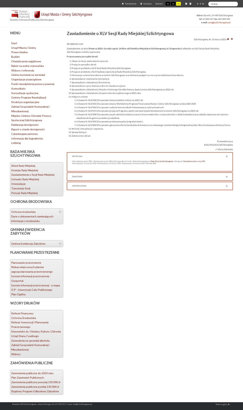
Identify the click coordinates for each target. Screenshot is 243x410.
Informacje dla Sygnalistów (27, 138)
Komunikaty (18, 88)
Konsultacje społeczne (24, 93)
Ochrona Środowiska (23, 318)
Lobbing (16, 142)
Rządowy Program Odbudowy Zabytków (35, 391)
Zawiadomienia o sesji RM (194, 161)
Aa (168, 4)
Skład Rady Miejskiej (23, 165)
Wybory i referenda (22, 70)
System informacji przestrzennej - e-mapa (35, 285)
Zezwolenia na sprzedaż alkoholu (30, 340)
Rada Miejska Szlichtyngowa (162, 161)
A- (198, 4)
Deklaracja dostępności (24, 124)
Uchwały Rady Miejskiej (25, 179)
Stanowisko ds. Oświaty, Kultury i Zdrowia (36, 331)
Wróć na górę (223, 404)
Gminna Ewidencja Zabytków (28, 243)
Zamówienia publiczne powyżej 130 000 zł (36, 382)
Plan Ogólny (18, 294)
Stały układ (186, 4)
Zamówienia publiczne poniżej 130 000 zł (35, 386)
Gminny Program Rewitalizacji (28, 97)
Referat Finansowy (22, 313)
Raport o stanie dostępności (28, 129)
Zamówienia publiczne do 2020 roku (32, 373)
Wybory (16, 354)
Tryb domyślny (129, 3)
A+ (203, 4)
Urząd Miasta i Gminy (23, 47)
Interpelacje (18, 183)
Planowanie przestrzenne (26, 262)
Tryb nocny (146, 3)
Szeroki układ (190, 4)
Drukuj (228, 39)
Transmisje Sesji (20, 188)
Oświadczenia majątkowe (26, 61)
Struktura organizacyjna (25, 102)
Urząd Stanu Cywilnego (25, 336)
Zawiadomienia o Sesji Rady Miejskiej (32, 174)
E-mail (232, 39)
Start (14, 43)
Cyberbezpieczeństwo (24, 133)
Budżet (15, 56)
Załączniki (77, 176)
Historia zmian (79, 186)
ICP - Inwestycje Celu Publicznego (31, 289)
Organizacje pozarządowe (26, 79)
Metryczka (77, 156)
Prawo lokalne (19, 52)
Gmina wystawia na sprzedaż (28, 74)
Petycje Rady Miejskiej (24, 193)
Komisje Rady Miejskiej (24, 170)
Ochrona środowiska (23, 211)
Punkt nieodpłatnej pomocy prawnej (32, 84)
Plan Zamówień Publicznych (27, 377)
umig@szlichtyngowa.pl (219, 22)
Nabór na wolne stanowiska (27, 65)
